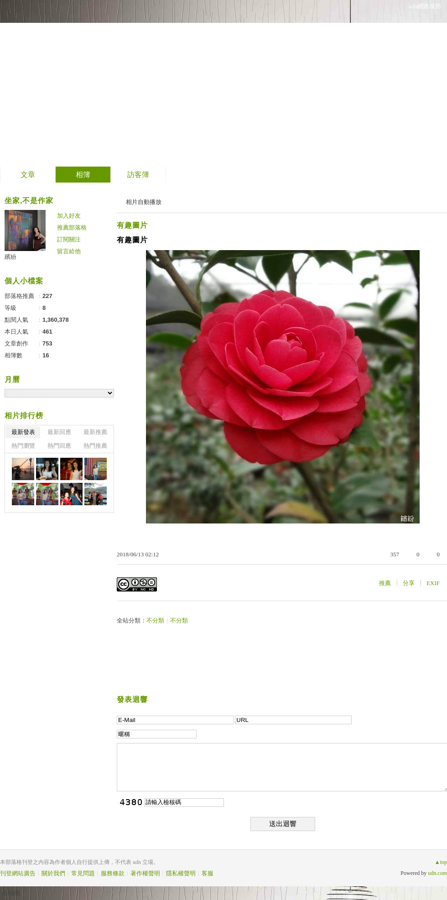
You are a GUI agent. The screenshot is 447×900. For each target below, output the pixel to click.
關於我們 (53, 873)
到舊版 (135, 83)
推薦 (385, 583)
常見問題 (83, 873)
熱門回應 (59, 445)
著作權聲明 (145, 873)
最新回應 (59, 432)
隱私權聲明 (181, 873)
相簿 (83, 174)
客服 (207, 873)
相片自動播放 (143, 202)
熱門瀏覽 (23, 445)
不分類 (155, 620)
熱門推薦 (95, 445)
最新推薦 (95, 432)
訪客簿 (138, 174)
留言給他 (69, 251)
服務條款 (113, 873)
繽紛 (10, 256)
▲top (441, 862)
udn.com (437, 873)
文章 (28, 174)
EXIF (433, 583)
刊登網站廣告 (18, 873)
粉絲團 (11, 893)
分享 (409, 583)
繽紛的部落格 (62, 80)
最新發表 (23, 432)
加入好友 (69, 215)
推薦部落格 (72, 227)
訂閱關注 (69, 239)
